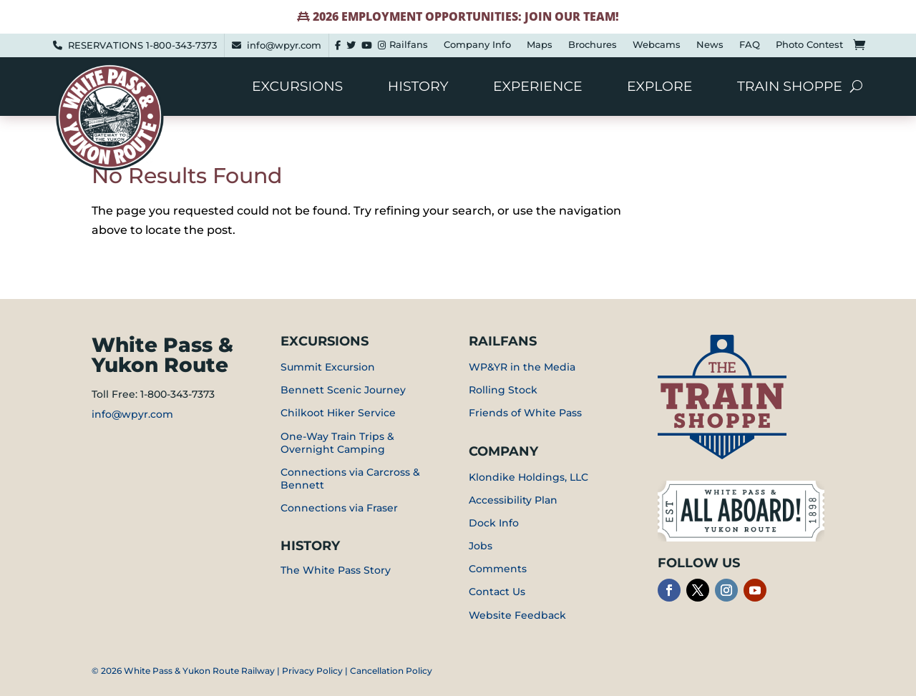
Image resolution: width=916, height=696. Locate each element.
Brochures (592, 44)
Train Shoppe (789, 88)
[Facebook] (338, 45)
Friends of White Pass (525, 412)
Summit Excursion (328, 367)
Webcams (657, 44)
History (418, 88)
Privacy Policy (312, 670)
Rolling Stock (503, 389)
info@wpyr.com (284, 45)
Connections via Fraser (339, 507)
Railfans (408, 44)
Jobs (480, 545)
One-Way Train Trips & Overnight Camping (337, 443)
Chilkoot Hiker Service (338, 412)
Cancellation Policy (391, 670)
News (709, 44)
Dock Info (494, 522)
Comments (498, 568)
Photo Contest (809, 44)
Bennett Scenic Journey (343, 389)
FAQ (749, 44)
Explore (659, 88)
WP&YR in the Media (522, 367)
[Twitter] (351, 45)
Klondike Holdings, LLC (528, 477)
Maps (539, 44)
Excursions (297, 88)
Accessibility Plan (513, 500)
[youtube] (366, 45)
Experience (538, 88)
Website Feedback (517, 615)
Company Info (477, 44)
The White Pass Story (336, 570)
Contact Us (497, 591)
